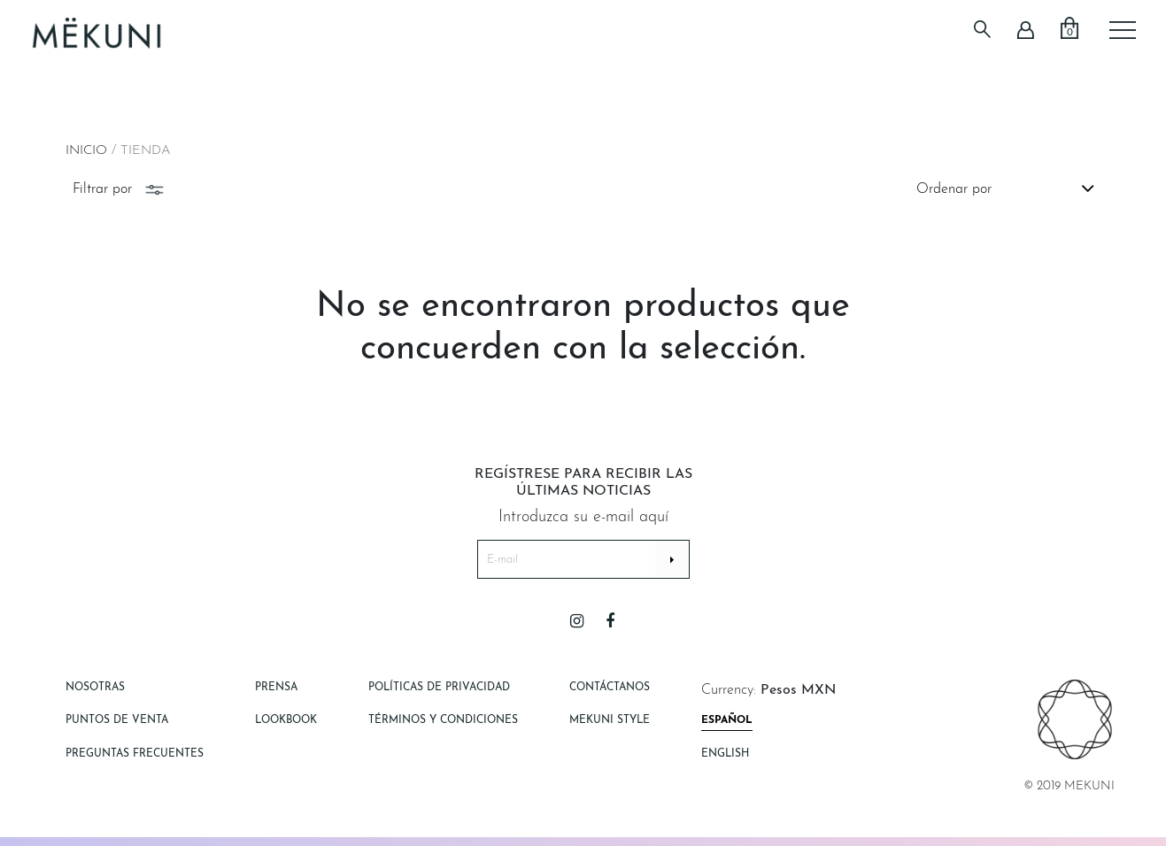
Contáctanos (609, 687)
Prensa (276, 687)
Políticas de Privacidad (439, 687)
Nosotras (95, 687)
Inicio (86, 151)
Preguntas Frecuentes (135, 754)
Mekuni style (609, 720)
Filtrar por (120, 189)
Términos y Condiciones (443, 720)
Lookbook (286, 720)
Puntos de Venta (117, 720)
